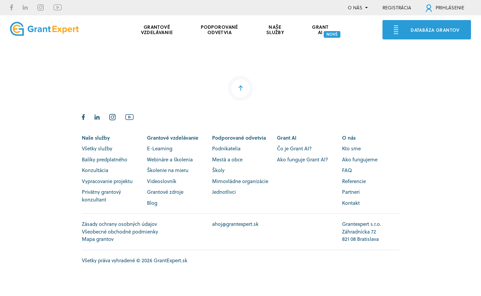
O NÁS (355, 7)
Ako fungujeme (359, 159)
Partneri (351, 191)
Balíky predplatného (104, 159)
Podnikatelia (226, 148)
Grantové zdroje (165, 191)
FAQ (347, 170)
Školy (218, 170)
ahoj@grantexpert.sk (235, 224)
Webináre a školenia (170, 159)
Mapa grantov (98, 239)
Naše (275, 28)
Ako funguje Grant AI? (302, 159)
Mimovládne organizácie (240, 181)
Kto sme (351, 148)
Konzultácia (95, 170)
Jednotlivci (224, 191)
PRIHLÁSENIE (445, 7)
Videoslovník (161, 181)
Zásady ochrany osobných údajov (119, 224)
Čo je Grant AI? (294, 148)
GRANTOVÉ (157, 28)
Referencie (354, 181)
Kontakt (351, 202)
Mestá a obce (227, 159)
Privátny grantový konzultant (101, 195)
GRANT (320, 28)
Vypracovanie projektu (107, 181)
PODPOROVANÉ (219, 28)
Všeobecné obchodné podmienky (120, 231)
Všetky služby (97, 148)
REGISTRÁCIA (396, 7)
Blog (152, 202)
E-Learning (159, 148)
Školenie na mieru (167, 170)
